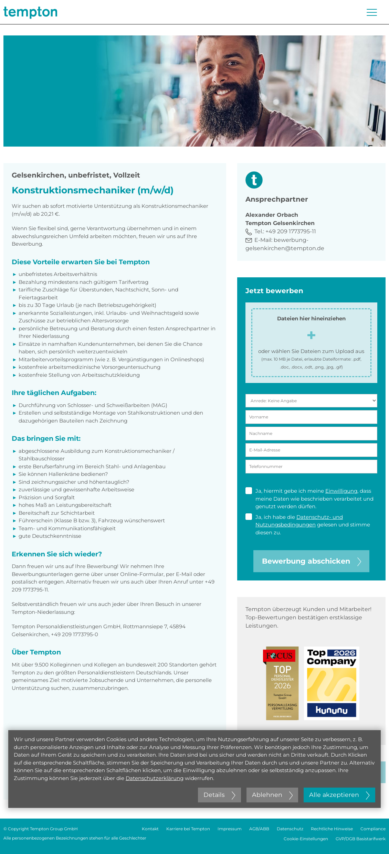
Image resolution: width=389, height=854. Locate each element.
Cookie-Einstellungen (306, 838)
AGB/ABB (259, 828)
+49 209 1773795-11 (290, 231)
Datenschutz (290, 828)
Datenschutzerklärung (154, 778)
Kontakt (150, 828)
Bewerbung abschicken (311, 561)
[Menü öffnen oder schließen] (371, 12)
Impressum (230, 828)
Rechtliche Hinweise (332, 828)
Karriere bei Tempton (188, 828)
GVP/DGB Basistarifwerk (361, 838)
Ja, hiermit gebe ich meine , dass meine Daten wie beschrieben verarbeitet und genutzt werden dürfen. (309, 498)
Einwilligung (341, 491)
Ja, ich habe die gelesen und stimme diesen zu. (307, 524)
